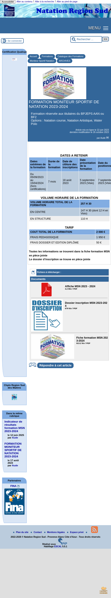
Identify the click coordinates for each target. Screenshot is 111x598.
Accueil (33, 56)
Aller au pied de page (67, 1)
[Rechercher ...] (86, 39)
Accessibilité (8, 2)
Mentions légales (55, 532)
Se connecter (15, 41)
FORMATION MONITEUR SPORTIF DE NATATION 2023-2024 (13, 450)
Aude (103, 138)
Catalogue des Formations (71, 56)
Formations (47, 56)
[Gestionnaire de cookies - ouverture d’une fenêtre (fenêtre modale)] (103, 591)
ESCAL (58, 546)
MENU (94, 27)
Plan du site (21, 532)
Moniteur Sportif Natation (42, 61)
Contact (36, 532)
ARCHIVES (64, 61)
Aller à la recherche (44, 1)
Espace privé (75, 532)
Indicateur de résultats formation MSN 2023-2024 (14, 426)
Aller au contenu (24, 1)
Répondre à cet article (55, 365)
